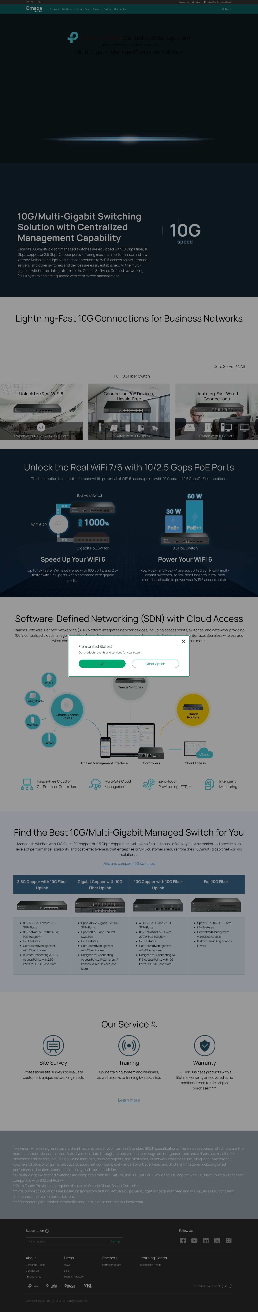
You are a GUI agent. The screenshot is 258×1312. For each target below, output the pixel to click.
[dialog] (129, 656)
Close (183, 641)
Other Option (155, 664)
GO (102, 664)
